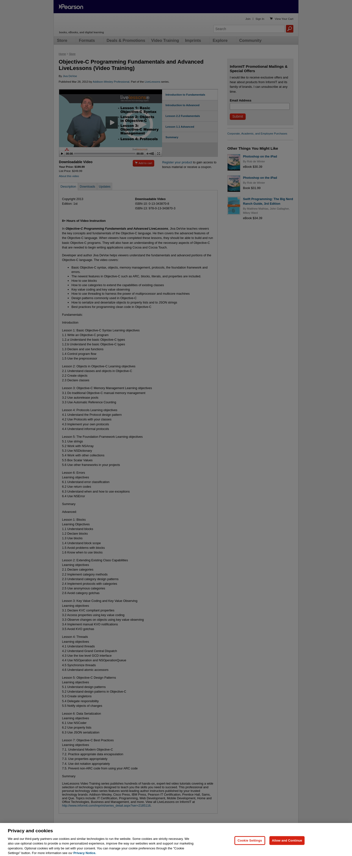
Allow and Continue (287, 845)
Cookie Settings (250, 845)
